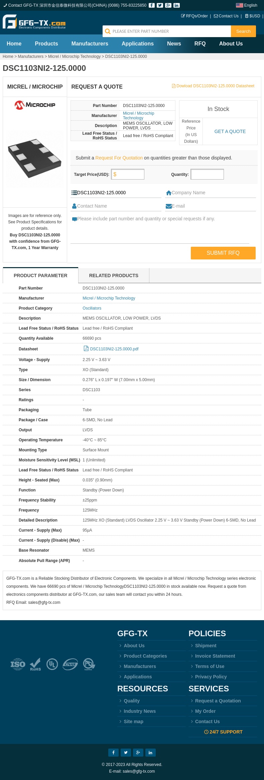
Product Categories (142, 656)
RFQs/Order (197, 16)
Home (14, 43)
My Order (202, 711)
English (250, 5)
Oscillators (92, 308)
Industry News (136, 711)
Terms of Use (206, 666)
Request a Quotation (214, 700)
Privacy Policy (207, 676)
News (174, 43)
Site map (130, 721)
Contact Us (229, 16)
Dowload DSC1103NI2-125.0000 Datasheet (215, 86)
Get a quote (230, 131)
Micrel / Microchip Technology (74, 56)
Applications (138, 43)
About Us (231, 43)
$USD (255, 16)
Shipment (202, 645)
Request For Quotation (119, 157)
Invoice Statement (211, 656)
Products (46, 43)
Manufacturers (90, 43)
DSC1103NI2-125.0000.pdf (114, 349)
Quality (128, 700)
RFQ (200, 43)
